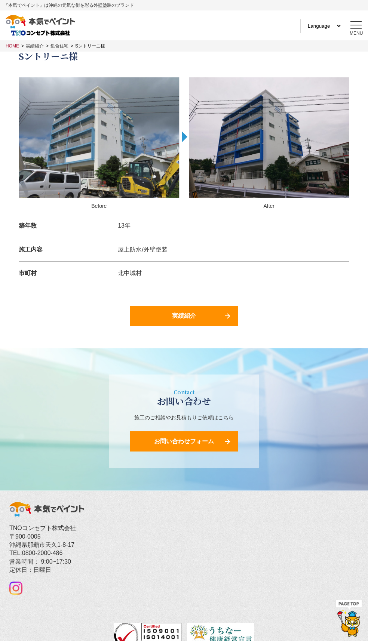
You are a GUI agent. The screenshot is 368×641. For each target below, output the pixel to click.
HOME (12, 46)
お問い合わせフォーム (184, 441)
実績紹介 (35, 46)
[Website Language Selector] (321, 26)
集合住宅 (59, 46)
